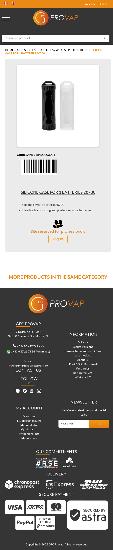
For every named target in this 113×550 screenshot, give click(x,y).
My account (29, 407)
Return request (82, 372)
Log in (103, 4)
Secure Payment (83, 346)
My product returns (29, 420)
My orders (29, 416)
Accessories (26, 50)
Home (9, 50)
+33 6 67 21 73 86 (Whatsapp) (31, 351)
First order (82, 368)
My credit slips (29, 425)
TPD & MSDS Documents (83, 364)
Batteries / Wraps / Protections (63, 50)
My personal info (29, 433)
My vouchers (29, 438)
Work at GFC (83, 377)
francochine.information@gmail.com (28, 365)
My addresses (29, 429)
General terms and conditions (82, 351)
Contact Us (28, 370)
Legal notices (83, 355)
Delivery (83, 342)
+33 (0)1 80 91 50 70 (31, 345)
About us (83, 359)
